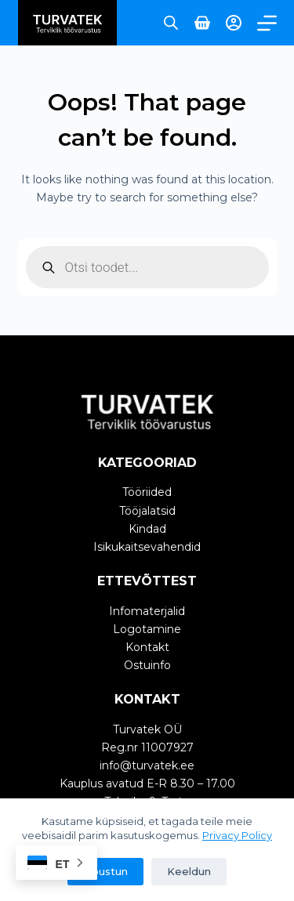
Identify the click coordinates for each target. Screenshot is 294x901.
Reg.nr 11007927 (147, 747)
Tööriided (147, 492)
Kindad (147, 529)
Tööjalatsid (147, 511)
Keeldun (189, 871)
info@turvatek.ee (147, 765)
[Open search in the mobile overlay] (171, 22)
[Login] (233, 23)
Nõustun (105, 871)
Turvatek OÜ (147, 729)
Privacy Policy (237, 835)
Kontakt (147, 647)
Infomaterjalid (147, 611)
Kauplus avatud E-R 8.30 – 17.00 (147, 783)
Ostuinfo (147, 665)
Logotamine (147, 629)
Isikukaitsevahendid (147, 547)
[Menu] (267, 23)
